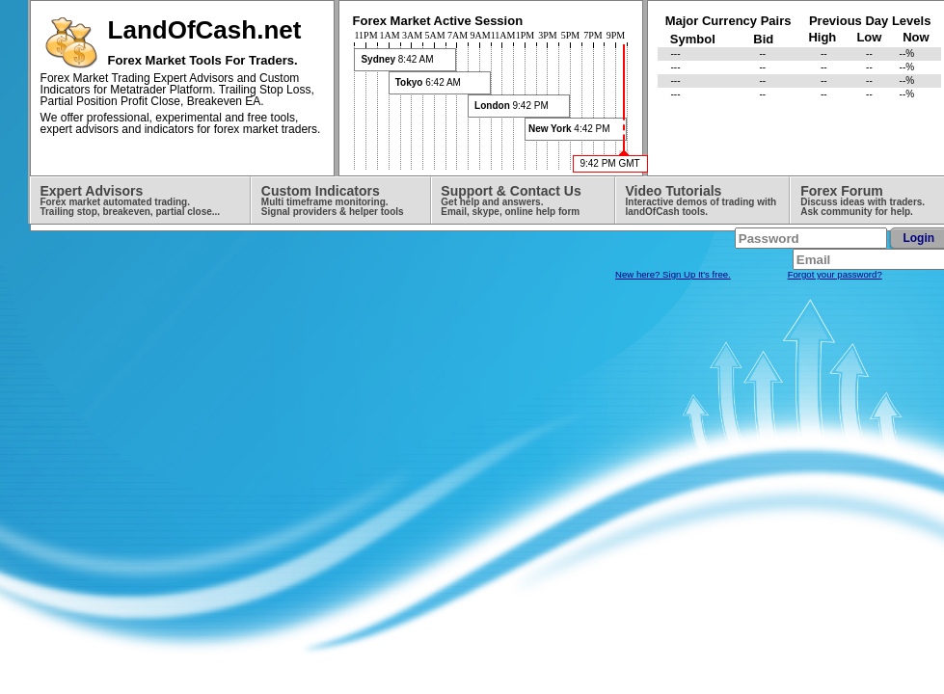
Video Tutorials (701, 200)
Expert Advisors (130, 200)
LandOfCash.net (205, 29)
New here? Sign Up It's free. (673, 274)
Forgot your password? (835, 274)
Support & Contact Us (510, 200)
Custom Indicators (332, 200)
